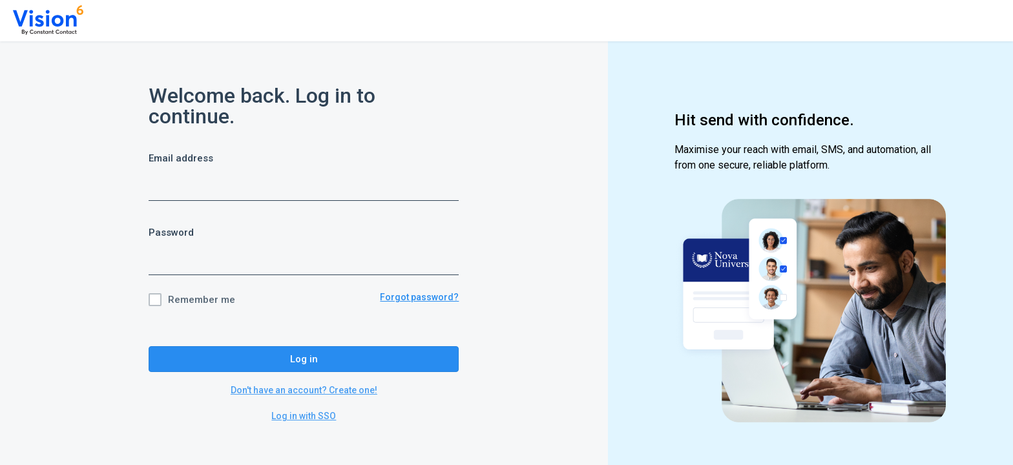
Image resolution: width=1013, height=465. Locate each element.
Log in (304, 359)
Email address (181, 158)
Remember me (201, 299)
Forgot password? (419, 297)
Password (171, 232)
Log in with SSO (303, 416)
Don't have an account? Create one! (304, 390)
